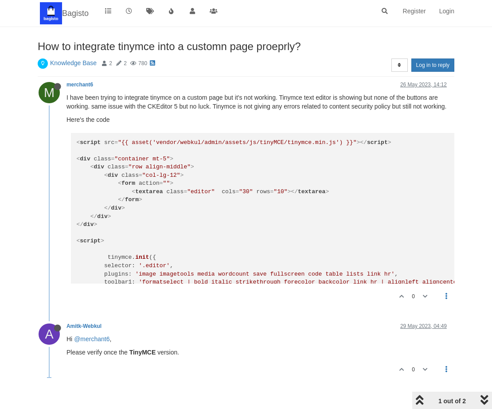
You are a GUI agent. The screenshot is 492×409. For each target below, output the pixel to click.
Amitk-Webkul (84, 326)
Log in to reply (432, 65)
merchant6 (79, 85)
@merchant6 (91, 339)
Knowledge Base (73, 62)
